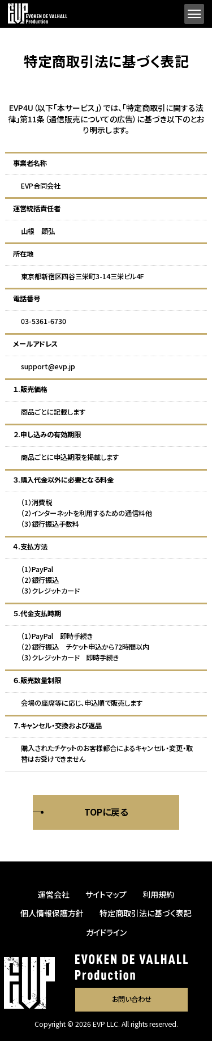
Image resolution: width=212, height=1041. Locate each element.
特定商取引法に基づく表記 (145, 913)
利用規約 (158, 894)
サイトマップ (106, 894)
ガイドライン (106, 932)
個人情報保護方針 (52, 913)
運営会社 (54, 894)
